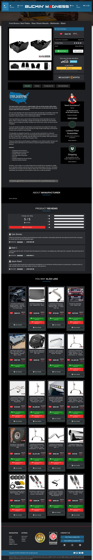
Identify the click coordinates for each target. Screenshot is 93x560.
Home (10, 536)
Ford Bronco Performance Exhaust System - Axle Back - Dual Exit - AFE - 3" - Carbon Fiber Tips (56, 306)
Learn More (73, 61)
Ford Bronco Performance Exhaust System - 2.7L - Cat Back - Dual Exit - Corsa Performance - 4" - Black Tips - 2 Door (36, 447)
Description (27, 86)
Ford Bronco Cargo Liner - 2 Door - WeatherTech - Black (37, 304)
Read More (72, 140)
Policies (23, 539)
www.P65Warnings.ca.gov (48, 180)
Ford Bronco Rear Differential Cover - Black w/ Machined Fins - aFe (36, 352)
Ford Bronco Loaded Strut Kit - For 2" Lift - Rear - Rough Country (75, 493)
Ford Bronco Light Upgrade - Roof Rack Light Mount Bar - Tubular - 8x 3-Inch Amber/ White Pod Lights (56, 399)
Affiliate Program (13, 544)
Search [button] (78, 6)
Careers (24, 541)
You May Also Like (49, 86)
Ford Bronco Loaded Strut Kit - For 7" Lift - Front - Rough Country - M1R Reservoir (36, 493)
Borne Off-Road (79, 46)
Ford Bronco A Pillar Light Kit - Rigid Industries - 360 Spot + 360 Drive (17, 493)
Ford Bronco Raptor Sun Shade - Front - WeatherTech (75, 445)
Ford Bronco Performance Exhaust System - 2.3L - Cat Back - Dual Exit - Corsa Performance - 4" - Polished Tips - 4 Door (75, 353)
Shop (5, 6)
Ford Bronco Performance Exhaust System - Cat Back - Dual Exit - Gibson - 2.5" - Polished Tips (17, 399)
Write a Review (27, 227)
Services (12, 6)
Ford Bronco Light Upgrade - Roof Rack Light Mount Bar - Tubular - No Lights (56, 352)
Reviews (37, 86)
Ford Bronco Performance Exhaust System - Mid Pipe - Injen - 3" (56, 446)
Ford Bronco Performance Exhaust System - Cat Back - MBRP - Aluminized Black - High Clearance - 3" (56, 493)
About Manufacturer (63, 86)
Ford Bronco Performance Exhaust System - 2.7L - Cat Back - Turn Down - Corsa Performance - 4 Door (37, 399)
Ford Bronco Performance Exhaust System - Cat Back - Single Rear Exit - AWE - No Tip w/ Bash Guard (17, 306)
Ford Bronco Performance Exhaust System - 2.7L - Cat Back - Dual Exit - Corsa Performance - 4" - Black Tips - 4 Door (75, 400)
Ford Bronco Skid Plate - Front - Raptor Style (75, 304)
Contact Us (20, 6)
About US (24, 537)
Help (72, 6)
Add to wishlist (78, 51)
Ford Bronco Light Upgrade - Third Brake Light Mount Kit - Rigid (17, 446)
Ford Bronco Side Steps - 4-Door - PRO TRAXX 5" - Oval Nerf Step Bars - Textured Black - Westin (17, 352)
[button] (50, 44)
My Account (24, 536)
